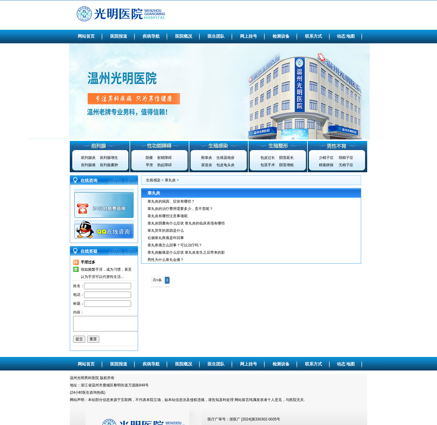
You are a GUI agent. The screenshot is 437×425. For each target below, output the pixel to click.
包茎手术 (267, 165)
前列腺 (99, 145)
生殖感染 (218, 145)
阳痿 (149, 158)
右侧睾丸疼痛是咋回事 (165, 238)
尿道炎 (206, 165)
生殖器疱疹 (225, 158)
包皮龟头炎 (225, 165)
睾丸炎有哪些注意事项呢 (167, 216)
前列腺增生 (109, 158)
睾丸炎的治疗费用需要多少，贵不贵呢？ (180, 209)
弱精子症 (346, 158)
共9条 (157, 280)
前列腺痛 (88, 165)
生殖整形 (278, 145)
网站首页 (86, 36)
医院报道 (118, 36)
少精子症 (326, 158)
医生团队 (216, 36)
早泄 (149, 165)
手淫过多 (88, 262)
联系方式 (313, 36)
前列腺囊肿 (109, 165)
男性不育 (337, 145)
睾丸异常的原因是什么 (165, 230)
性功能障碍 (159, 145)
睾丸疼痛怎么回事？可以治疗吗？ (174, 245)
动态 (341, 36)
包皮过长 (267, 158)
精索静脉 (326, 165)
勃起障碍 (164, 165)
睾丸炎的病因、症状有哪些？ (171, 201)
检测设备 (281, 36)
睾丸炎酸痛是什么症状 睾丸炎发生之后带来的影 (186, 252)
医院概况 (183, 36)
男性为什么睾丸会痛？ (165, 260)
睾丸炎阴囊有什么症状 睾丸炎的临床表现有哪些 (186, 223)
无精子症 (346, 165)
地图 (350, 36)
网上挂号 (248, 36)
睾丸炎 (170, 180)
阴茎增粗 (286, 165)
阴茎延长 (286, 158)
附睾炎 (206, 158)
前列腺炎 (88, 158)
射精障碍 (164, 158)
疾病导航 (151, 36)
